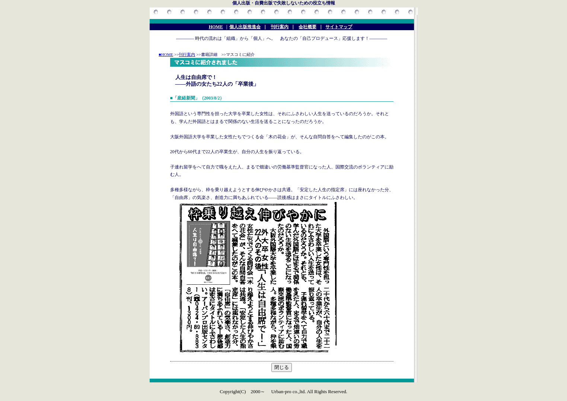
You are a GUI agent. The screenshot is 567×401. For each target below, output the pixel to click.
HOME (216, 26)
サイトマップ (338, 26)
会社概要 (307, 26)
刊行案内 (280, 26)
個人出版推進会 (245, 26)
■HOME (166, 54)
